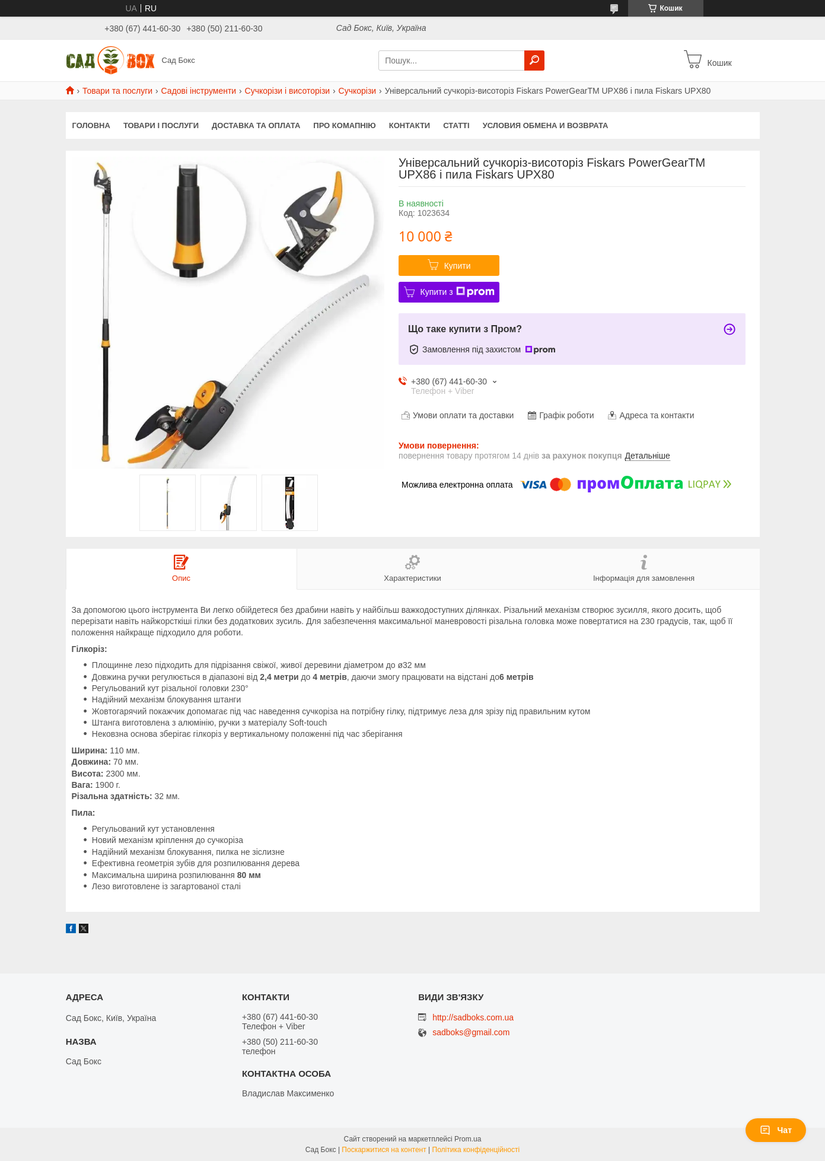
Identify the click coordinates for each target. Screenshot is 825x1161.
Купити (457, 266)
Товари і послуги (161, 125)
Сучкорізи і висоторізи (287, 91)
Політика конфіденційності (476, 1150)
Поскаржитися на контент (384, 1150)
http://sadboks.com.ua (473, 1017)
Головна (91, 125)
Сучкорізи (358, 91)
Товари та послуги (117, 91)
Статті (456, 125)
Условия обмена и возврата (546, 125)
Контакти (410, 125)
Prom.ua (467, 1139)
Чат (776, 1130)
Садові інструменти (199, 91)
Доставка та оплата (256, 125)
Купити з (458, 292)
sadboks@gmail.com (470, 1032)
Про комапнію (344, 125)
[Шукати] (534, 60)
